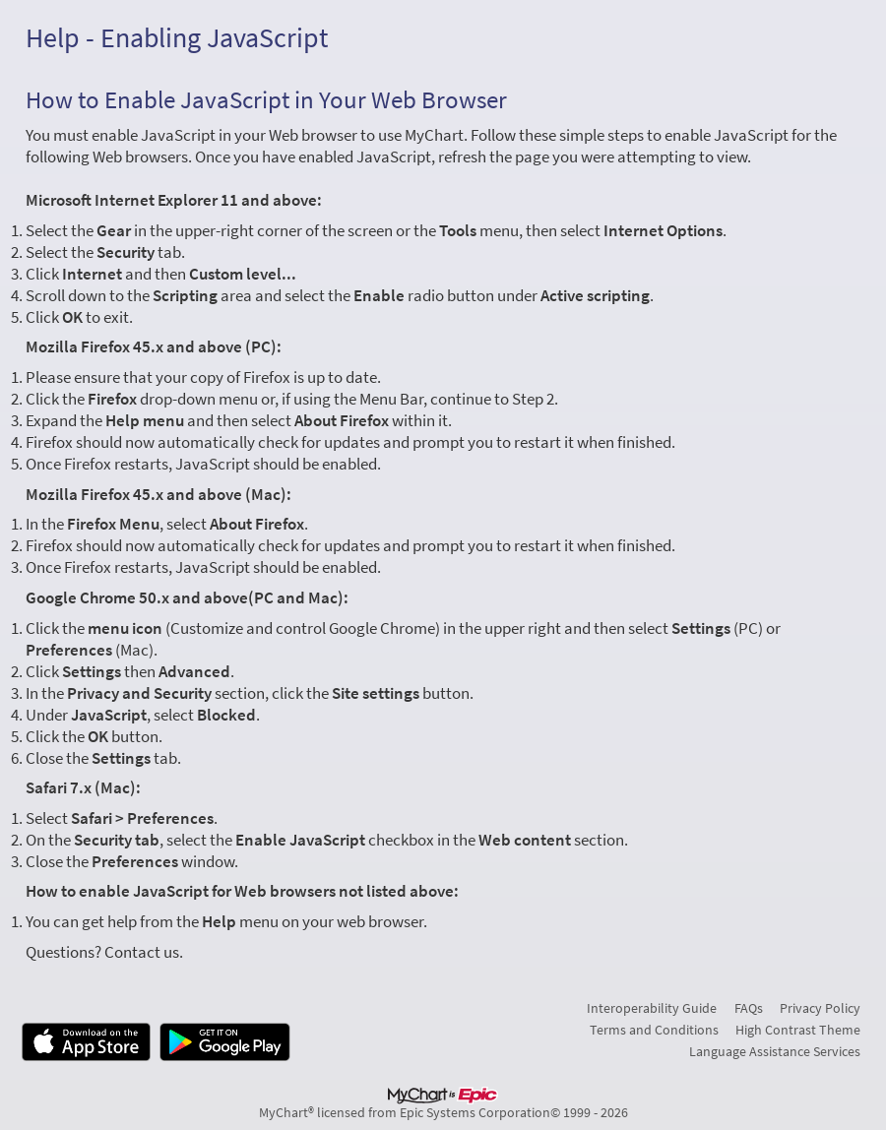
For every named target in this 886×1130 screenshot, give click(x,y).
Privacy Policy (820, 1008)
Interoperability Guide (652, 1008)
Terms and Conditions (654, 1029)
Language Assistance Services (774, 1051)
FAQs (748, 1008)
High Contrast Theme (797, 1029)
